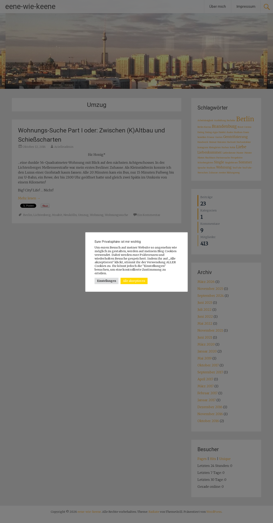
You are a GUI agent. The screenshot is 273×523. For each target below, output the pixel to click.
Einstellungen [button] (106, 281)
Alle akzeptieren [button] (134, 281)
